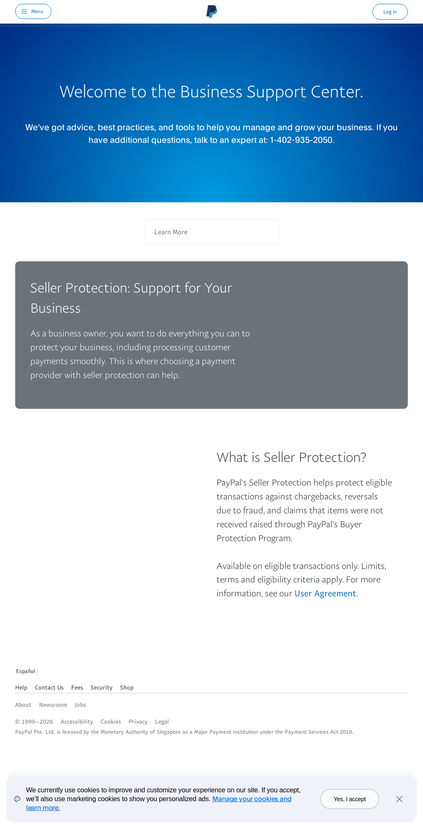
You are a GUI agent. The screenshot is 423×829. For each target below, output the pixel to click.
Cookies (111, 721)
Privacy (138, 721)
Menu (37, 11)
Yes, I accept (350, 799)
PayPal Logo (211, 11)
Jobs (80, 704)
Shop (127, 687)
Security (101, 687)
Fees (77, 687)
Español (25, 671)
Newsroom (53, 704)
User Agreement (325, 593)
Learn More (170, 232)
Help (21, 687)
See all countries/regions (46, 672)
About (23, 704)
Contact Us (49, 687)
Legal (162, 721)
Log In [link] (390, 11)
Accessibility (77, 721)
